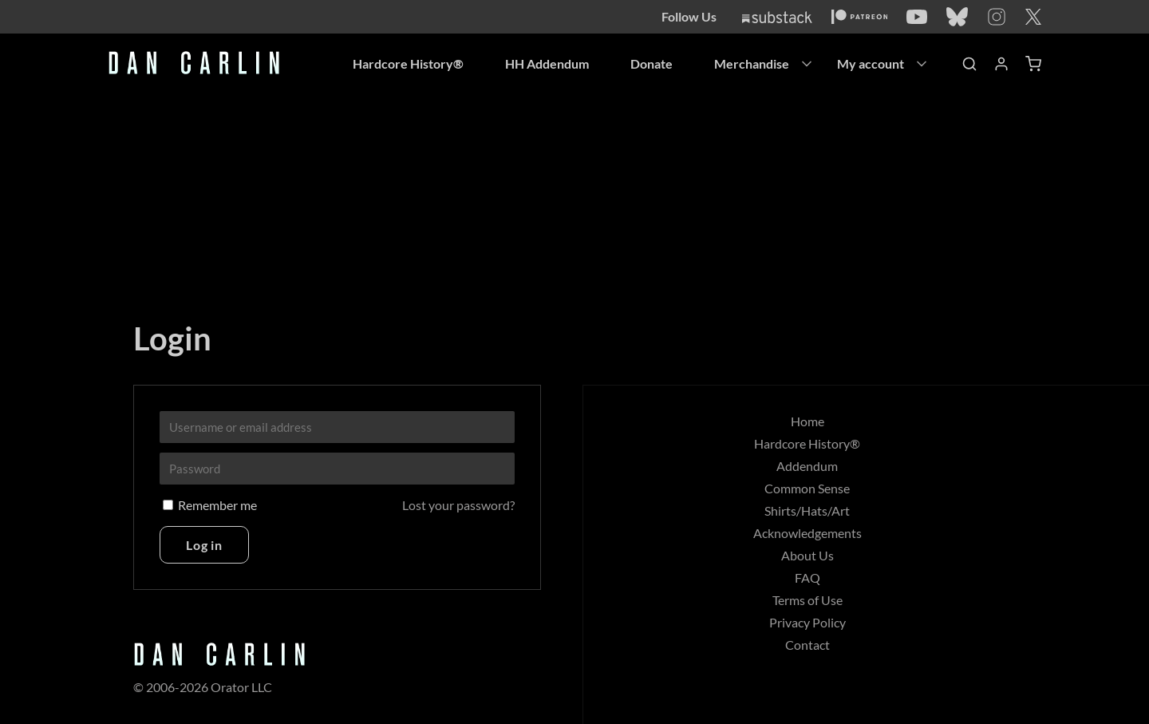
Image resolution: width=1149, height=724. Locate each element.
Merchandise (751, 63)
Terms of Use (807, 599)
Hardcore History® (408, 63)
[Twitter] (1033, 17)
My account (870, 63)
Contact (807, 644)
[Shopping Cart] (1033, 63)
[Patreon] (859, 17)
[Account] (1001, 63)
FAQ (807, 577)
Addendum (807, 465)
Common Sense (807, 488)
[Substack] (777, 17)
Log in (204, 544)
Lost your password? (458, 504)
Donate (651, 63)
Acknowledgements (807, 532)
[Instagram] (996, 16)
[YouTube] (916, 16)
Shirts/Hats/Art (807, 510)
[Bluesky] (957, 16)
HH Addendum (547, 63)
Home (807, 421)
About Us (807, 555)
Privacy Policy (807, 622)
